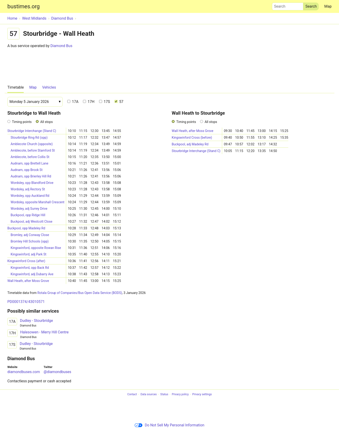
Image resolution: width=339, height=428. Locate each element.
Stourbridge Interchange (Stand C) (31, 131)
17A (72, 101)
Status (164, 394)
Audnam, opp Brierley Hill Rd (31, 176)
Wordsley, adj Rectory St (28, 189)
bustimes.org (23, 6)
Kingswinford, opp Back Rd (30, 267)
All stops (46, 122)
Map (328, 6)
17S (104, 101)
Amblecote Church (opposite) (32, 144)
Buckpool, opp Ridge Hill (28, 215)
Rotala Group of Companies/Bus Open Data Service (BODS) (79, 293)
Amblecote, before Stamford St (33, 150)
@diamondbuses (57, 372)
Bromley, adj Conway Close (30, 235)
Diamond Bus (61, 46)
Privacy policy (180, 394)
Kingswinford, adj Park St (28, 254)
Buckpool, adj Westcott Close (31, 221)
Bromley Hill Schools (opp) (30, 241)
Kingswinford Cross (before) (192, 137)
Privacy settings (202, 394)
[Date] (35, 102)
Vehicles (49, 87)
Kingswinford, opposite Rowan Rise (36, 248)
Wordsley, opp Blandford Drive (32, 183)
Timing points (22, 122)
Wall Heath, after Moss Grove (28, 281)
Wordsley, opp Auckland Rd (30, 196)
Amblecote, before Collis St (30, 157)
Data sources (149, 394)
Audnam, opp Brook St (26, 170)
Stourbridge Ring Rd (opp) (29, 137)
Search (287, 5)
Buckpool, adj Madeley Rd (190, 144)
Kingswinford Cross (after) (26, 261)
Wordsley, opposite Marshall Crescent (37, 202)
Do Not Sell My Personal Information (169, 425)
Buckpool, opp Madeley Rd (26, 228)
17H (88, 101)
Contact (132, 394)
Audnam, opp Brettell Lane (29, 163)
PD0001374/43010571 (26, 301)
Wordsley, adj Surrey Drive (29, 208)
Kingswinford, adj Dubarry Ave (32, 274)
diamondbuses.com (23, 372)
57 (119, 101)
